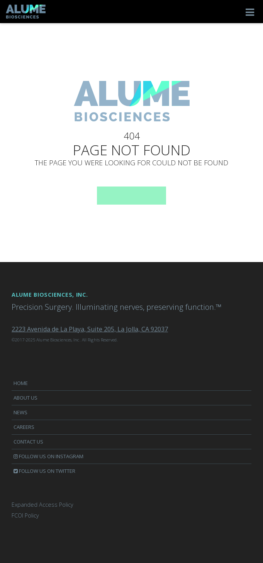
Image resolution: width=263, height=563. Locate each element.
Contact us (28, 441)
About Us (25, 397)
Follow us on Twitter (44, 470)
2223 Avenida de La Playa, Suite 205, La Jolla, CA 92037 (90, 329)
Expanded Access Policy (42, 504)
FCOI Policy (25, 515)
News (20, 412)
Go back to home (128, 196)
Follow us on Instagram (48, 456)
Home (21, 383)
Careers (24, 427)
